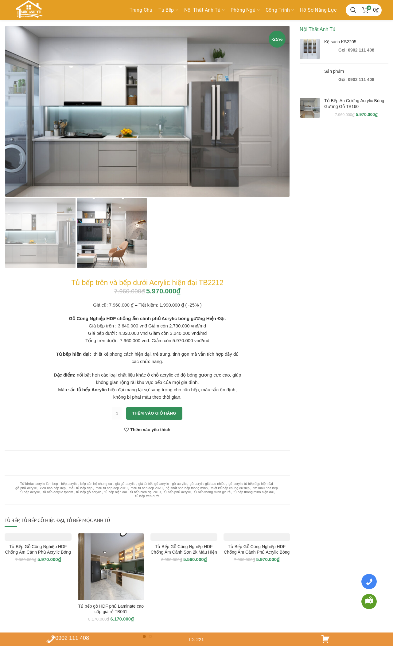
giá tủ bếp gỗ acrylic (153, 483)
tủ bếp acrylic (30, 492)
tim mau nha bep (265, 488)
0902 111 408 (67, 638)
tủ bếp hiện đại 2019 (145, 492)
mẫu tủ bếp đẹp (80, 488)
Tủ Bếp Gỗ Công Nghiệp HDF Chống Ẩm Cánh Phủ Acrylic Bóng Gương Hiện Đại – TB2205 (257, 552)
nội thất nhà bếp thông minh (186, 488)
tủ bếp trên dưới (147, 496)
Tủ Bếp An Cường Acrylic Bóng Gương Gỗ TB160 (354, 103)
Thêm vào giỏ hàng (154, 413)
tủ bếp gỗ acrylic (88, 492)
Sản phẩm (334, 71)
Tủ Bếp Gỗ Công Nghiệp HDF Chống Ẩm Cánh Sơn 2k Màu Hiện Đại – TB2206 (184, 552)
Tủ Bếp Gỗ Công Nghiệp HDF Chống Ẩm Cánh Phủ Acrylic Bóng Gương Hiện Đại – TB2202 (38, 552)
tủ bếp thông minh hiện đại (254, 492)
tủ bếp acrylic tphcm (58, 492)
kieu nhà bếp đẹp (53, 488)
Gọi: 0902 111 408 (356, 50)
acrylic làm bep (46, 483)
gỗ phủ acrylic (26, 488)
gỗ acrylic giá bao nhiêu (207, 483)
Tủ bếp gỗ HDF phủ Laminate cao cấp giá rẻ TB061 (111, 609)
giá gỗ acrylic (125, 483)
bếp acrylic (69, 483)
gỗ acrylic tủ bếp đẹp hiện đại (250, 483)
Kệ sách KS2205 (340, 41)
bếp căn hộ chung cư (96, 483)
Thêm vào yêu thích (150, 429)
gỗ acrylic (179, 483)
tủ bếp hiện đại (115, 492)
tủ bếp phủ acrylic (177, 492)
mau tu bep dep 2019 (111, 488)
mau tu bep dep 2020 (146, 488)
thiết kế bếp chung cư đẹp (230, 488)
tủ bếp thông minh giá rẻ (212, 492)
